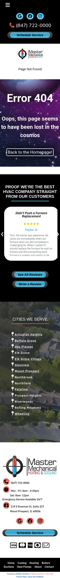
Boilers (46, 562)
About (38, 566)
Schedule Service (30, 35)
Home (11, 562)
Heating (34, 562)
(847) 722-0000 (33, 25)
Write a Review (30, 284)
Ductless (9, 566)
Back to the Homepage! (30, 152)
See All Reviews (30, 274)
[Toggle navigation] (7, 5)
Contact (49, 566)
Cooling (22, 562)
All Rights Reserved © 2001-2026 (41, 574)
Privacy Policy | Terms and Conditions (30, 577)
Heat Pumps (24, 566)
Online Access (22, 574)
